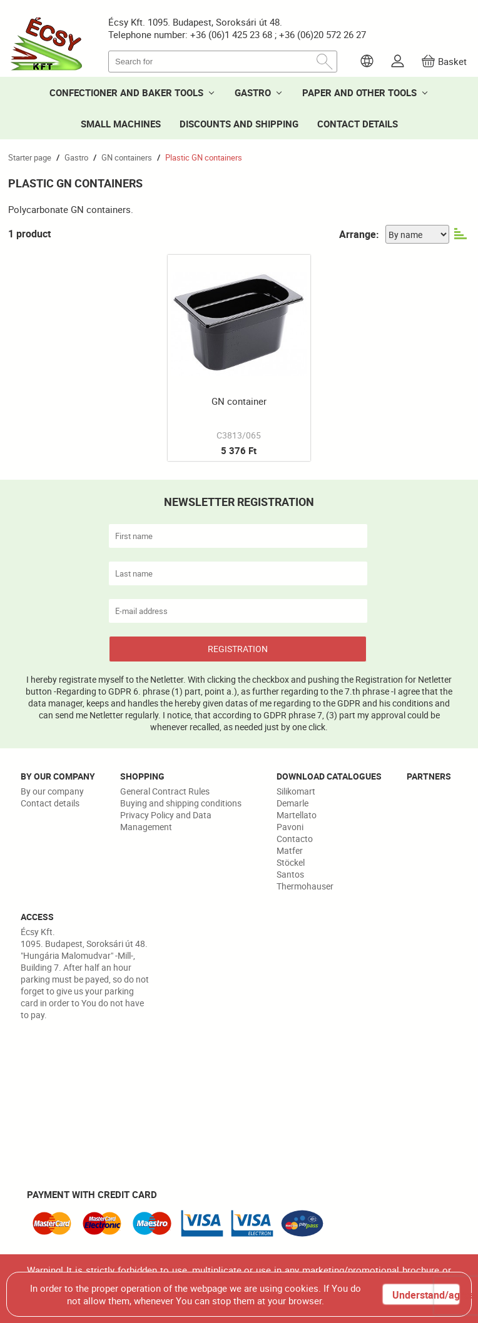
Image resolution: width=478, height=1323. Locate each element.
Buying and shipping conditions (181, 803)
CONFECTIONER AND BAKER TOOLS (126, 92)
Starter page (29, 157)
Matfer (290, 850)
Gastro (76, 157)
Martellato (297, 815)
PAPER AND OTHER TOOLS (359, 92)
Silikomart (296, 791)
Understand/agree (425, 1295)
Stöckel (291, 862)
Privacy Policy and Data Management (165, 821)
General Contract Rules (165, 791)
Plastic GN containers (203, 157)
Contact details (50, 803)
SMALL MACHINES (121, 123)
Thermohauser (305, 886)
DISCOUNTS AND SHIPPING (239, 123)
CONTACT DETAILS (357, 123)
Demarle (292, 803)
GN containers (126, 157)
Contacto (295, 839)
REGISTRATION (238, 649)
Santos (290, 874)
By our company (52, 791)
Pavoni (290, 827)
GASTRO (253, 92)
